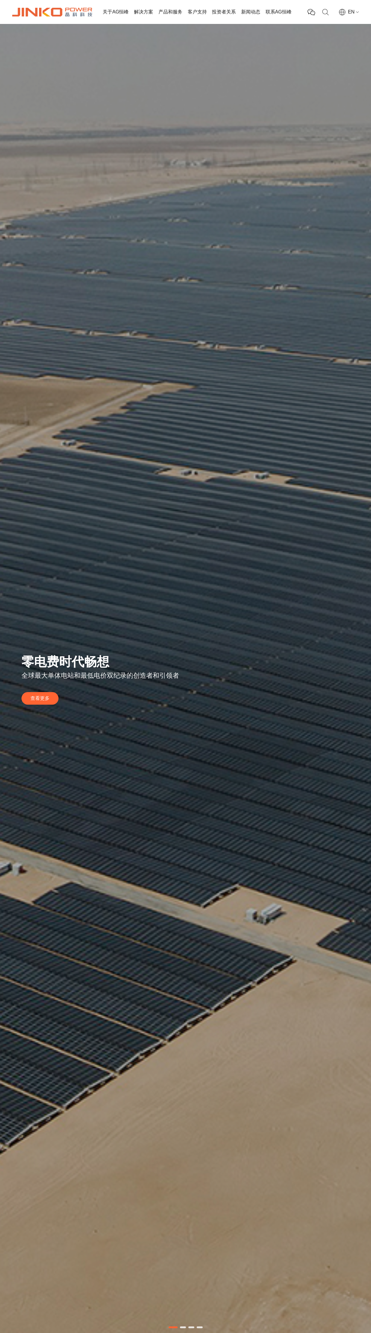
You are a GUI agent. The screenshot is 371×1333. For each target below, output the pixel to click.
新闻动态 (250, 11)
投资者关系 (224, 11)
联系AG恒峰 (279, 11)
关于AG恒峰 (116, 11)
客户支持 (197, 11)
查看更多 (40, 698)
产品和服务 (170, 11)
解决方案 (143, 11)
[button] (173, 1327)
